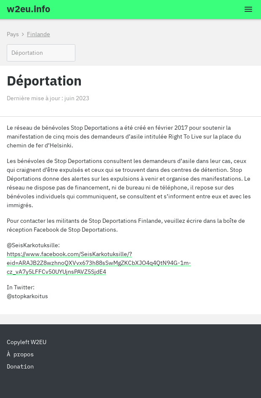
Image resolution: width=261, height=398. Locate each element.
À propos (20, 354)
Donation (20, 366)
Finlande (38, 34)
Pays (13, 34)
